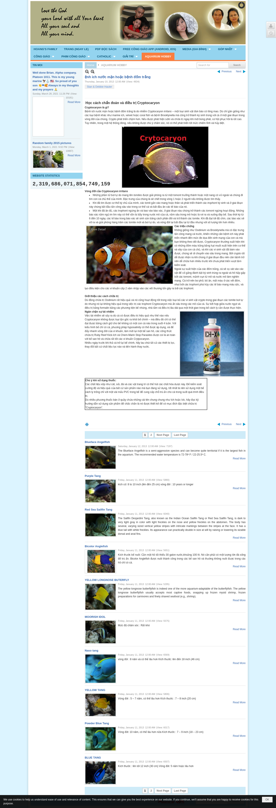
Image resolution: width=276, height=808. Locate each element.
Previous (227, 71)
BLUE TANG (93, 757)
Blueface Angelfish (97, 442)
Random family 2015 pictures (52, 143)
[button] (197, 49)
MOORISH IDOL (95, 616)
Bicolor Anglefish (96, 546)
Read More (74, 102)
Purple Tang (93, 476)
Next (238, 71)
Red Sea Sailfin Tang (98, 509)
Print (87, 424)
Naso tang (91, 650)
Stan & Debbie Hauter (99, 86)
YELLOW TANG (95, 690)
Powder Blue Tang (97, 723)
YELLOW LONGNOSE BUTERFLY (107, 580)
